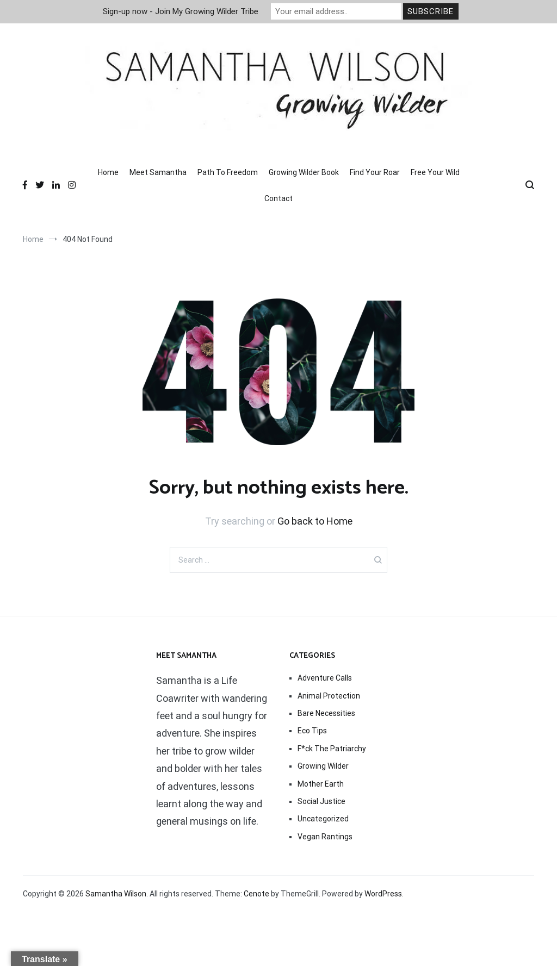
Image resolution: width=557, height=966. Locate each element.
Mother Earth (321, 784)
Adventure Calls (325, 678)
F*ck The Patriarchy (332, 748)
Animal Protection (329, 695)
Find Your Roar (375, 172)
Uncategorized (323, 818)
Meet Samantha (158, 172)
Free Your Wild (435, 172)
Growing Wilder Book (304, 172)
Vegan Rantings (325, 836)
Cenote (256, 893)
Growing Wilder (323, 766)
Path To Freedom (227, 172)
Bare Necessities (326, 713)
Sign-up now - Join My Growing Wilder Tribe (180, 11)
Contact (278, 198)
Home (108, 172)
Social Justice (321, 801)
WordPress (383, 893)
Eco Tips (312, 730)
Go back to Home (314, 521)
